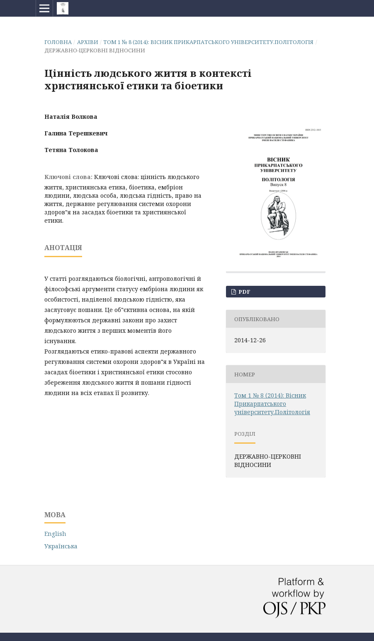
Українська (61, 546)
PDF (243, 291)
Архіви (87, 42)
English (55, 534)
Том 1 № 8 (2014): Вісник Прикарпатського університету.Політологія (208, 42)
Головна (58, 42)
